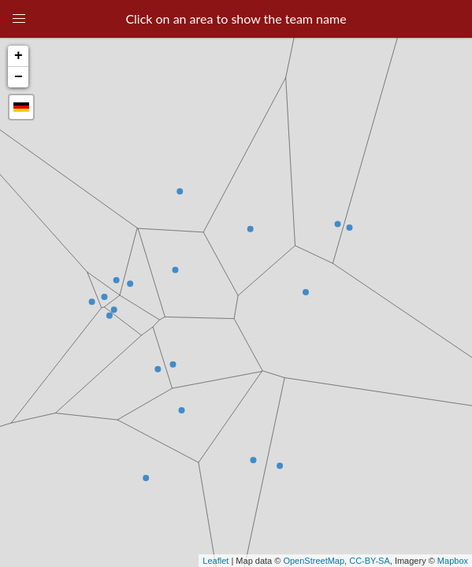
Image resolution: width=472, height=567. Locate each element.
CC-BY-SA (369, 560)
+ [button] (18, 55)
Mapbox (452, 560)
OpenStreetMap (313, 560)
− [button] (18, 77)
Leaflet (216, 560)
